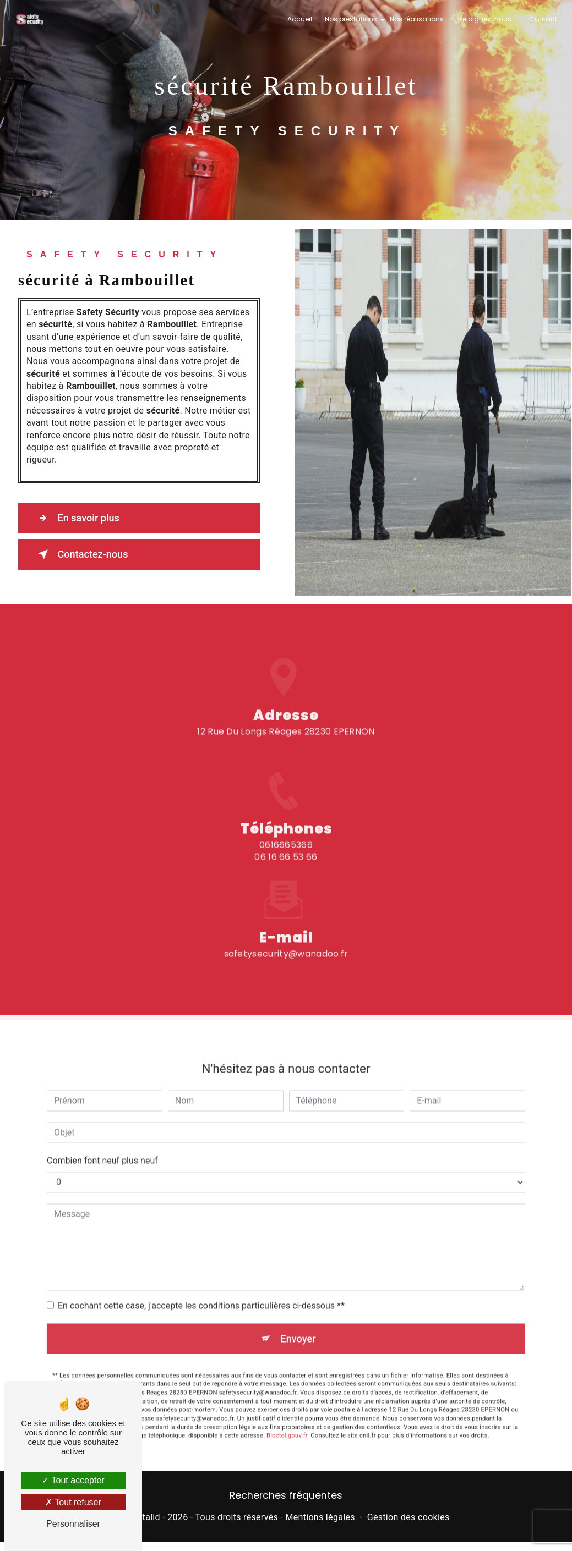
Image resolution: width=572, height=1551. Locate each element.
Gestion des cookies (408, 1518)
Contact (542, 19)
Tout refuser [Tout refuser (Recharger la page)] (73, 1502)
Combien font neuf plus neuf (102, 1118)
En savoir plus (80, 518)
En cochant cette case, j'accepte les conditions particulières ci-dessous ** (201, 1263)
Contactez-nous (84, 554)
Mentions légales (320, 1518)
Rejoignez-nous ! (485, 19)
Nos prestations (350, 19)
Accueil (298, 19)
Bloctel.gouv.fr (286, 1394)
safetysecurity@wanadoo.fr (286, 911)
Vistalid (144, 1518)
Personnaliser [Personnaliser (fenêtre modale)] (73, 1523)
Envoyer (298, 1296)
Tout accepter (73, 1480)
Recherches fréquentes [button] (286, 1496)
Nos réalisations (416, 19)
